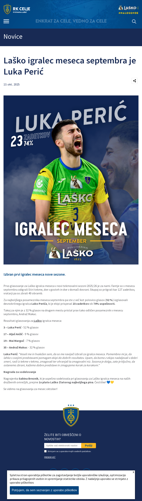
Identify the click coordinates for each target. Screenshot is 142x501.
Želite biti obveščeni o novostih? (62, 437)
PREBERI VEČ (49, 457)
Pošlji (88, 445)
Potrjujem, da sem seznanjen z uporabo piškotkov (44, 490)
